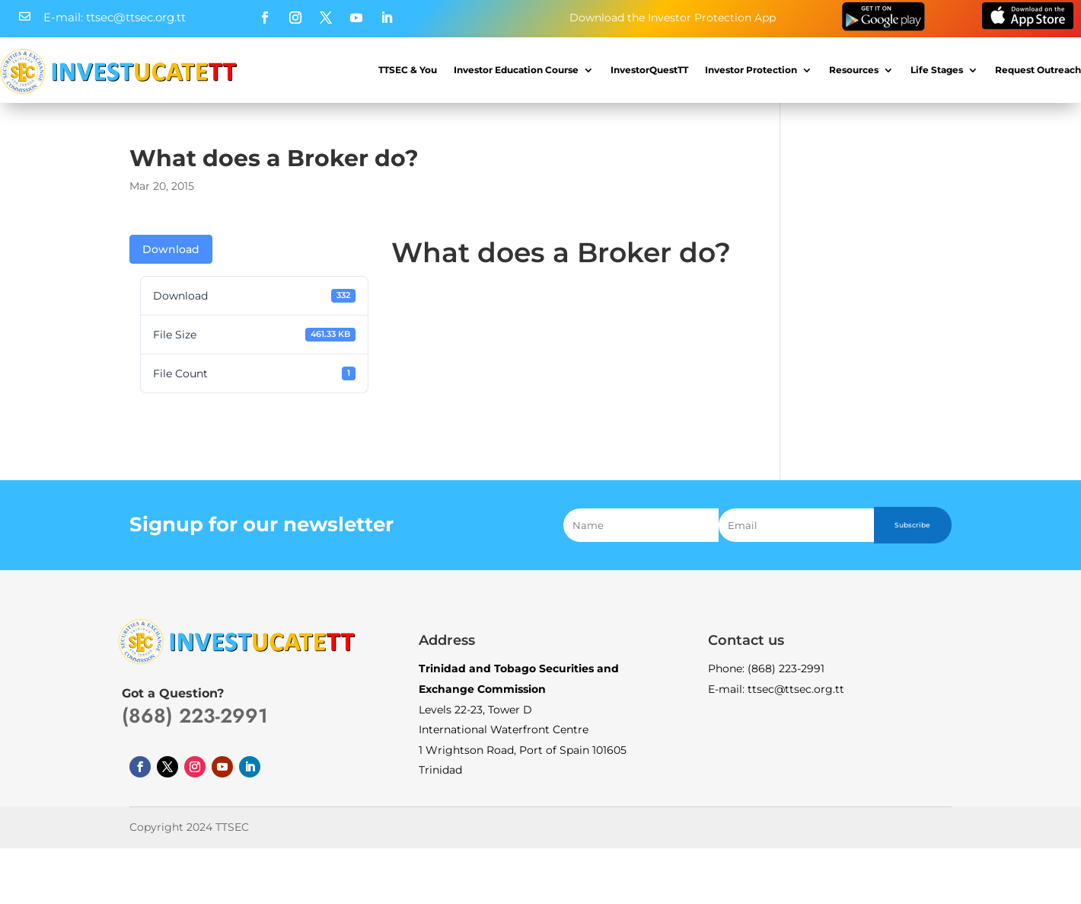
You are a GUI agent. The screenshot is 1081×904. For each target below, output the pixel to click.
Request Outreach (1038, 69)
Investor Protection (751, 69)
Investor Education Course (516, 69)
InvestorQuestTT (649, 69)
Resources (854, 69)
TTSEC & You (407, 69)
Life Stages (936, 69)
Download (170, 249)
